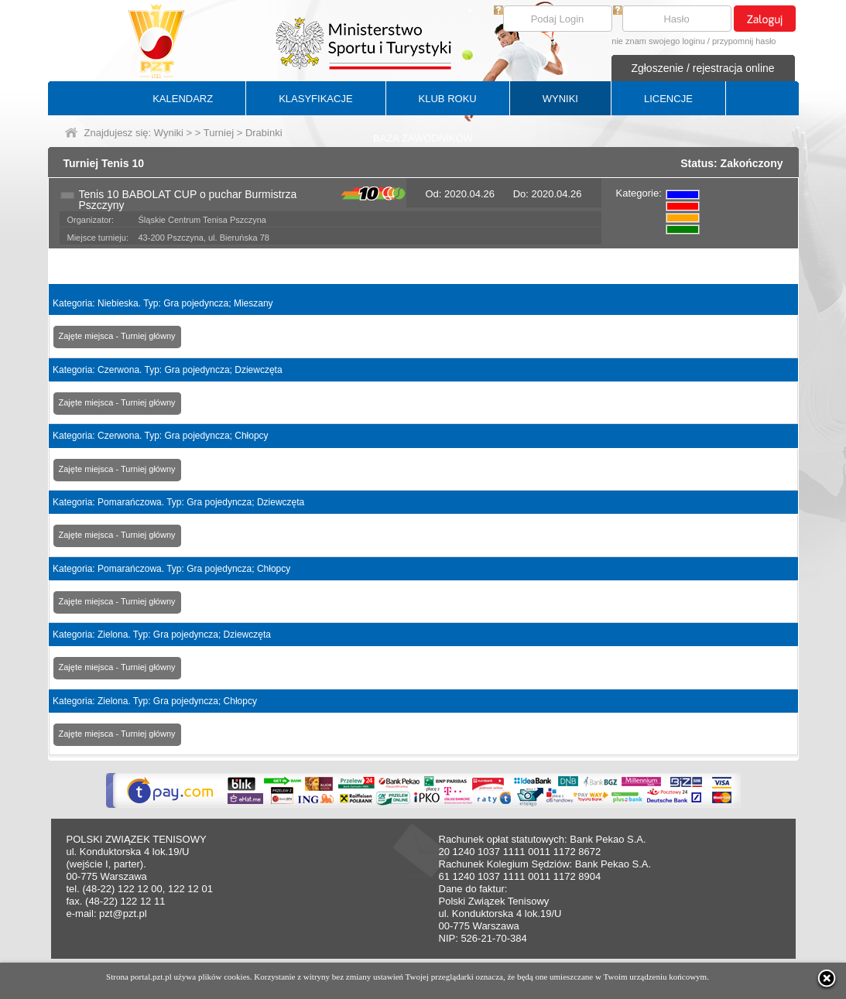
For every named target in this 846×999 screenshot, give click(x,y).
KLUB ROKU (448, 98)
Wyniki (168, 133)
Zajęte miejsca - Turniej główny (117, 335)
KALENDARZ (182, 98)
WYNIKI (560, 98)
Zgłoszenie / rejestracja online (702, 68)
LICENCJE (668, 98)
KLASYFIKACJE (315, 98)
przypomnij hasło (744, 41)
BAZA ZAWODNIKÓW (423, 138)
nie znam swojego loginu (657, 41)
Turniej (219, 133)
